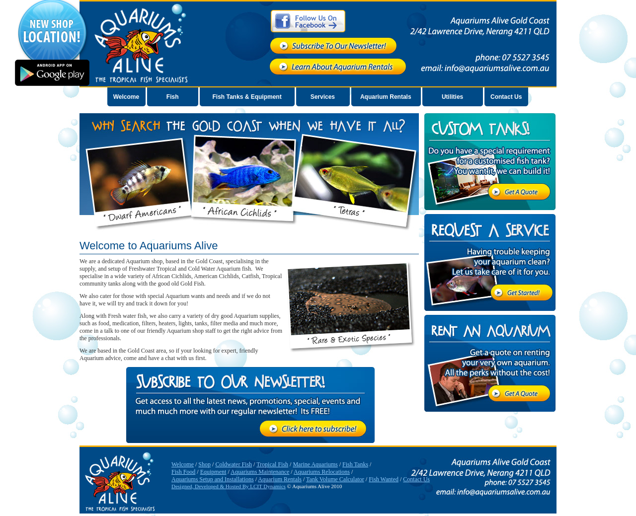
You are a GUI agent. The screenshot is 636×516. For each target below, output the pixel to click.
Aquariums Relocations (322, 471)
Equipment (213, 471)
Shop (204, 464)
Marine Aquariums (315, 464)
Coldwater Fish (233, 464)
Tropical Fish (272, 464)
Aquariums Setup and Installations (212, 479)
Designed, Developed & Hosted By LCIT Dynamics (228, 486)
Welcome (126, 96)
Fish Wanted (383, 479)
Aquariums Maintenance (260, 471)
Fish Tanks (355, 464)
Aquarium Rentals (385, 96)
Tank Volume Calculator (335, 479)
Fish (172, 96)
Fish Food (183, 471)
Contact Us (506, 96)
